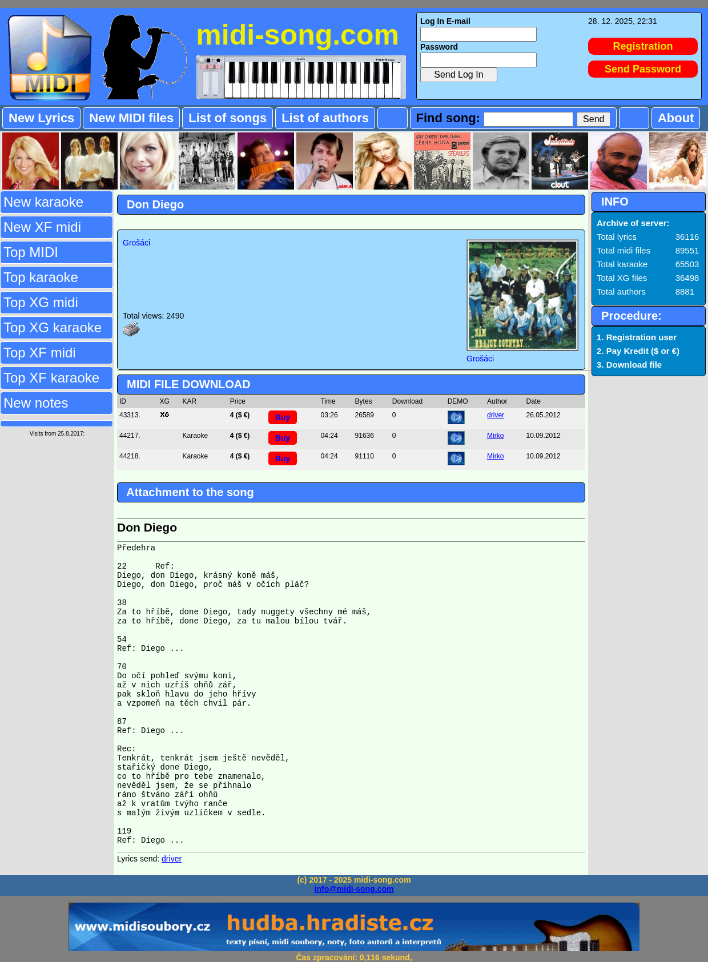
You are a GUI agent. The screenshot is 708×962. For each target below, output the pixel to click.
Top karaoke (40, 277)
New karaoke (43, 202)
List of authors (325, 118)
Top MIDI (30, 252)
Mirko (495, 436)
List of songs (227, 118)
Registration (643, 46)
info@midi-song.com (354, 888)
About (676, 118)
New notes (35, 402)
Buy (282, 417)
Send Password (643, 69)
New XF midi (42, 227)
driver (495, 415)
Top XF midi (39, 352)
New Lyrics (41, 118)
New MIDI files (131, 118)
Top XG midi (40, 302)
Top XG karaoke (52, 327)
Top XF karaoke (51, 377)
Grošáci (136, 242)
